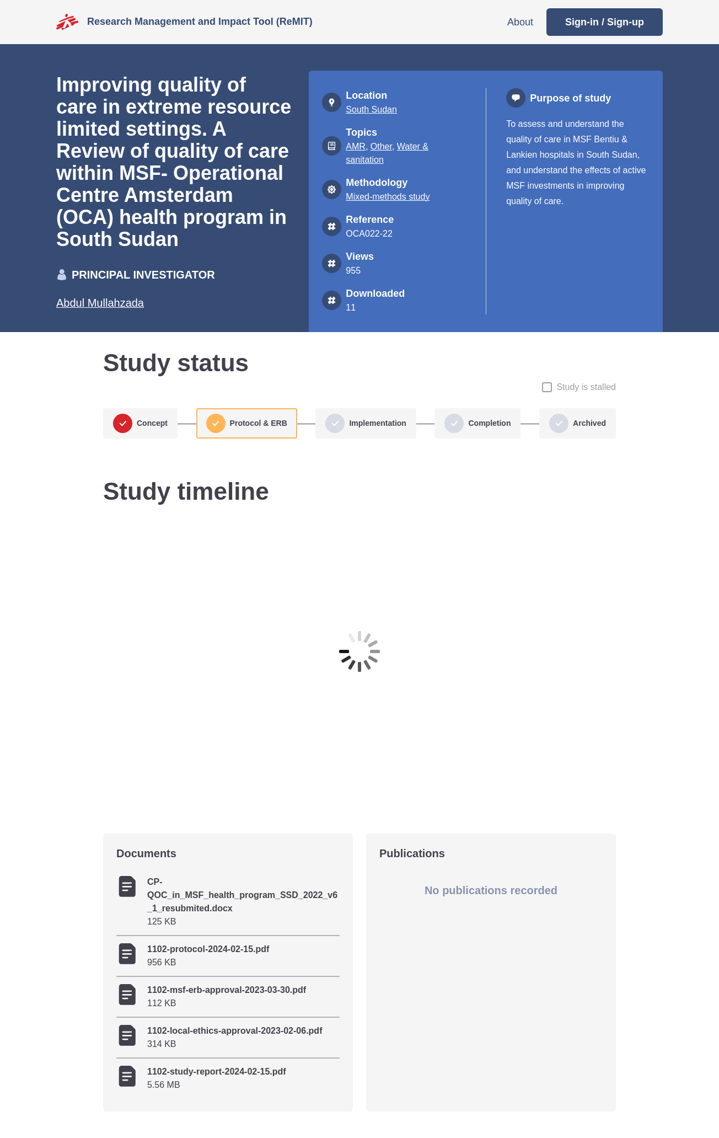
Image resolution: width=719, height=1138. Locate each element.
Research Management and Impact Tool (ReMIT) (200, 21)
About (520, 22)
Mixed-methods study (388, 196)
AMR (356, 146)
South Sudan (371, 109)
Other (381, 146)
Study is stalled (586, 387)
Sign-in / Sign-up (604, 22)
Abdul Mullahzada (100, 303)
